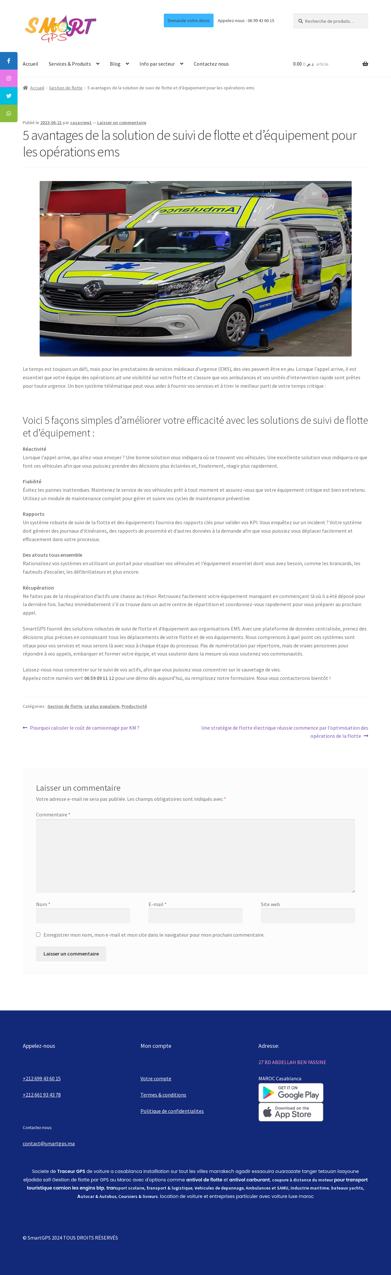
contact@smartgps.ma (49, 1143)
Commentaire (53, 814)
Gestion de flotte (66, 88)
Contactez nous (211, 63)
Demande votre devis (189, 20)
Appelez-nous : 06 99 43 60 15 (246, 20)
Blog (115, 63)
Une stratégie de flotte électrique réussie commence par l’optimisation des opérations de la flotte (284, 731)
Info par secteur (157, 63)
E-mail (158, 904)
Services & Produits (70, 63)
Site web (270, 904)
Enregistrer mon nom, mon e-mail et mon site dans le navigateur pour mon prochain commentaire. (154, 934)
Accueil (30, 63)
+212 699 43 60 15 (42, 1078)
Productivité (134, 706)
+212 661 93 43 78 (42, 1094)
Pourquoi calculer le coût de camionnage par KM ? (84, 728)
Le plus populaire (102, 706)
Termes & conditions (163, 1094)
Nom (43, 904)
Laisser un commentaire (121, 122)
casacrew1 (81, 122)
